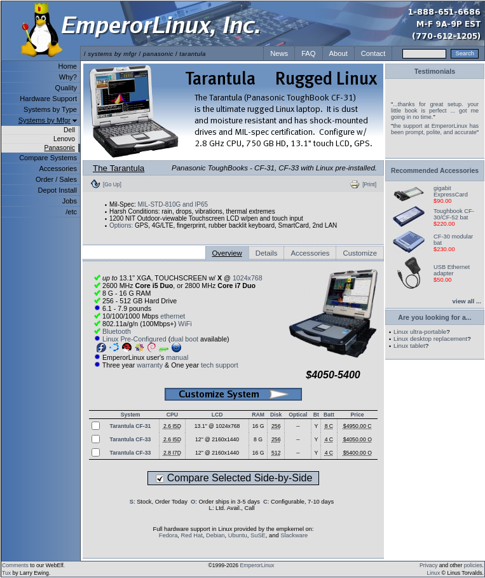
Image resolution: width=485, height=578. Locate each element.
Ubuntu (237, 535)
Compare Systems (48, 158)
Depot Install (57, 190)
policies (473, 565)
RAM (258, 414)
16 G (258, 426)
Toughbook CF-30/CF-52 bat (454, 214)
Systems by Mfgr (44, 120)
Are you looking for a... (434, 317)
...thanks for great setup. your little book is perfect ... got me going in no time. (435, 110)
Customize (360, 253)
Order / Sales (56, 179)
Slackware (294, 535)
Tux (6, 573)
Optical (298, 414)
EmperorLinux (257, 565)
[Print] (369, 184)
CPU (172, 414)
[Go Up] (112, 184)
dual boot (184, 339)
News (279, 53)
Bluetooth (116, 331)
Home (67, 66)
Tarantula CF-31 (130, 426)
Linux (434, 573)
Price (357, 414)
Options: (121, 225)
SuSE (258, 535)
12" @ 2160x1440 (217, 439)
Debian (215, 535)
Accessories (58, 168)
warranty (150, 365)
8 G (258, 439)
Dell (69, 130)
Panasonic (59, 147)
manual (177, 357)
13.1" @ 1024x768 (217, 426)
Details (267, 253)
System (130, 414)
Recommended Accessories (435, 170)
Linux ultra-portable (419, 331)
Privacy (428, 565)
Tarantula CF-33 (130, 439)
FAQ (308, 53)
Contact (373, 53)
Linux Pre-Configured (134, 339)
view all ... (467, 301)
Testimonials (434, 71)
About (338, 53)
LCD (217, 414)
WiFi (184, 323)
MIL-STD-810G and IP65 (172, 204)
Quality (66, 88)
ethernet (172, 316)
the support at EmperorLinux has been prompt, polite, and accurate (435, 129)
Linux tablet (409, 345)
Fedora (168, 535)
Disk (276, 414)
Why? (68, 77)
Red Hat (192, 535)
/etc (71, 212)
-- (298, 426)
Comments (15, 565)
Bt (316, 414)
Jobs (69, 201)
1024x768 (248, 278)
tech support (219, 365)
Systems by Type (50, 109)
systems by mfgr (112, 53)
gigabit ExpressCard (451, 191)
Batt (329, 414)
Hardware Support (48, 98)
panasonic (158, 53)
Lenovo (64, 138)
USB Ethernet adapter (452, 270)
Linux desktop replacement (430, 338)
